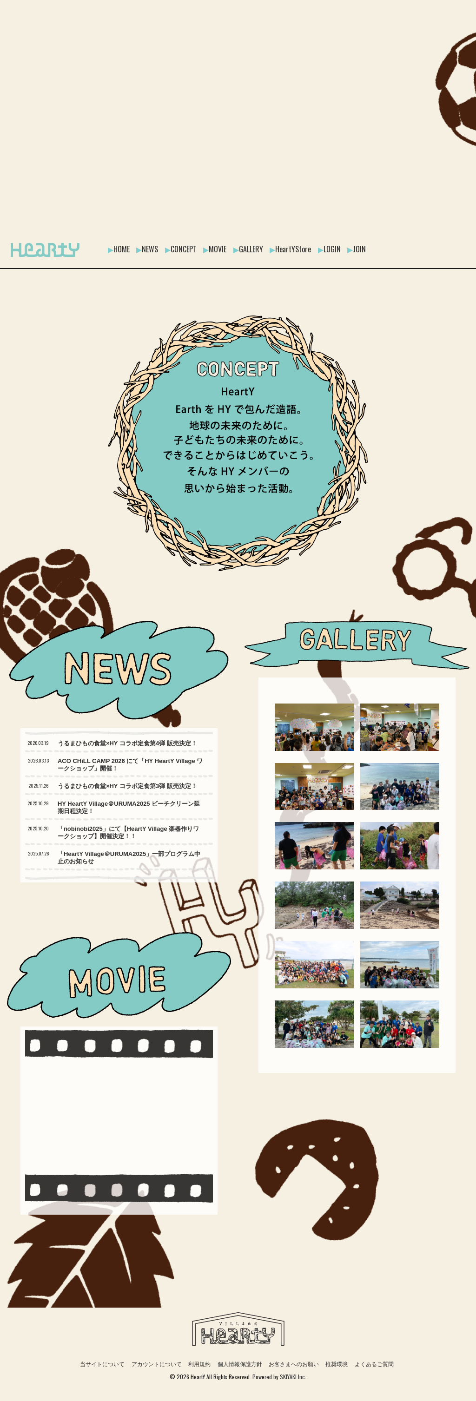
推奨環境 (336, 1364)
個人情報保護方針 (240, 1364)
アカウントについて (157, 1364)
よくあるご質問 (374, 1364)
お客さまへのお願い (294, 1364)
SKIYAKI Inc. (293, 1377)
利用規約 (199, 1364)
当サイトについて (102, 1364)
